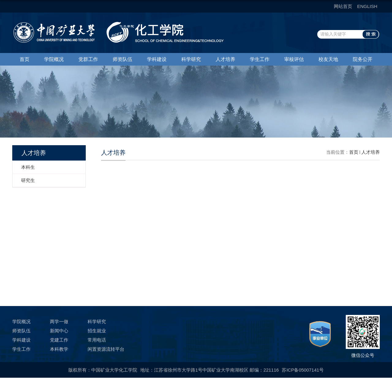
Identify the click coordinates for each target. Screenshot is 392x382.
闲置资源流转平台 (106, 349)
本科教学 (59, 349)
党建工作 (59, 339)
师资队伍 (122, 59)
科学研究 (191, 59)
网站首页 (343, 6)
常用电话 (97, 339)
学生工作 (260, 59)
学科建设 (157, 59)
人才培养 (225, 59)
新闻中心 (59, 330)
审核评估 (294, 59)
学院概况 (54, 59)
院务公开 (362, 59)
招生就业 (97, 330)
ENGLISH (367, 6)
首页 (24, 59)
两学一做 (59, 321)
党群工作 (88, 59)
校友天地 (328, 59)
